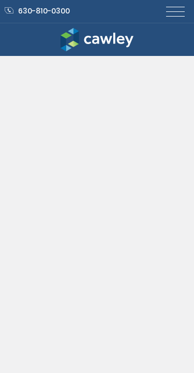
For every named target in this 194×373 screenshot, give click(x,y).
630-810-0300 (37, 11)
